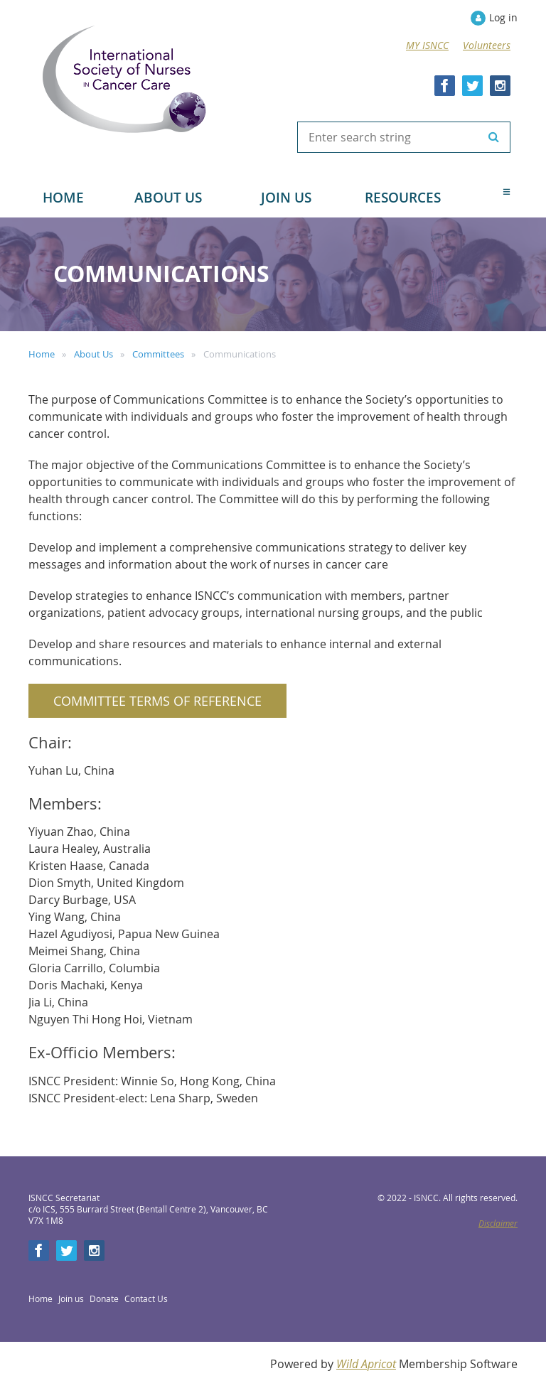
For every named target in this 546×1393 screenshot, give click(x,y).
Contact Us (146, 1298)
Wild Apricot (366, 1364)
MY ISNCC (427, 45)
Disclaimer (498, 1223)
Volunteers (486, 45)
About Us (93, 354)
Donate (104, 1298)
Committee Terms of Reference (157, 700)
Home (41, 354)
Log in (503, 17)
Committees (158, 354)
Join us (71, 1298)
